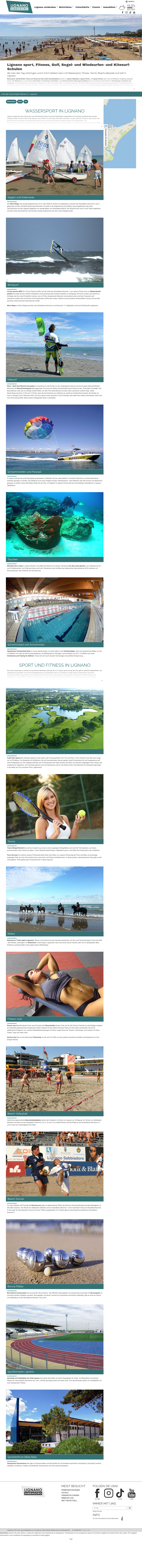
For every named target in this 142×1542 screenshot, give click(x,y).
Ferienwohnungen (70, 1490)
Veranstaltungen (70, 1495)
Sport (20, 101)
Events (96, 7)
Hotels (64, 1493)
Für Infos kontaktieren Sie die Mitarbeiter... (106, 1518)
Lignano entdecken (45, 7)
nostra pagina (45, 1535)
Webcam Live (67, 1498)
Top (26, 101)
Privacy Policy (86, 1530)
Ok (130, 1508)
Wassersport (11, 101)
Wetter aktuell (69, 1501)
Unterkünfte (82, 7)
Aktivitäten (65, 7)
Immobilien (109, 7)
